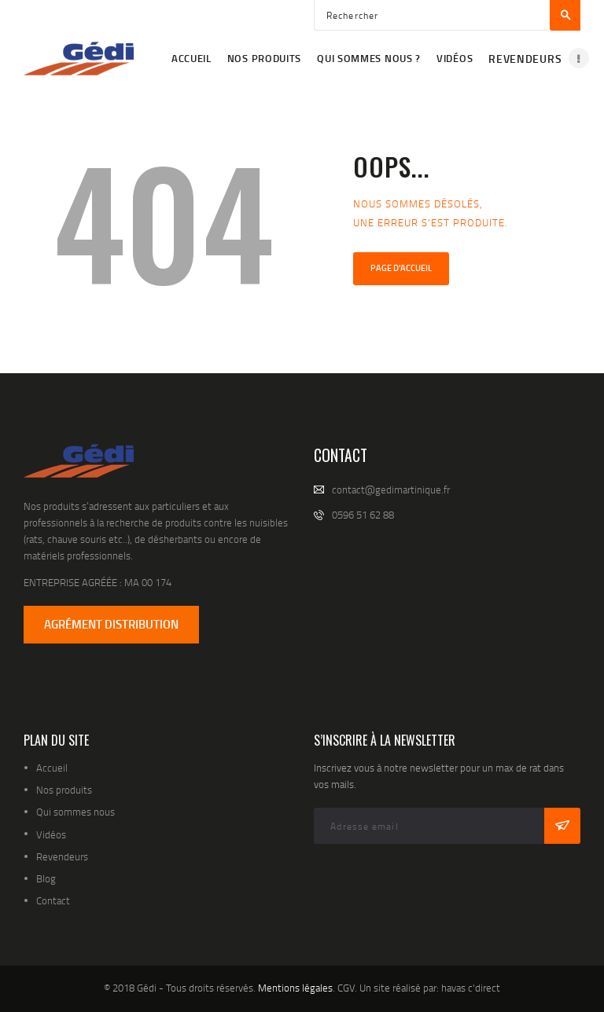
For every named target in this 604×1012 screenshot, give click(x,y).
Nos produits (64, 790)
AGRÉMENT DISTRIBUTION (111, 623)
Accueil (52, 768)
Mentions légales (295, 988)
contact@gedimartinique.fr (391, 489)
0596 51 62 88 (363, 515)
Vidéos (51, 834)
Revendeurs (62, 856)
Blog (46, 878)
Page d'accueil (401, 268)
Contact (53, 900)
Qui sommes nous (75, 812)
